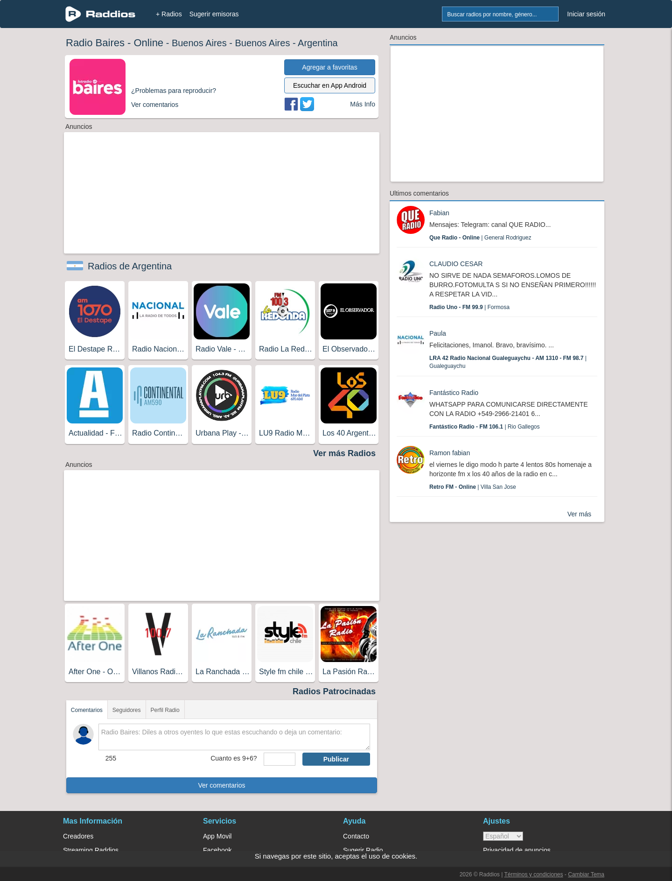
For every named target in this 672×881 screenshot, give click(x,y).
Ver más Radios (344, 453)
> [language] (503, 836)
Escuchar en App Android (329, 85)
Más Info (362, 104)
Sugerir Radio (363, 850)
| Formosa (469, 307)
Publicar (336, 759)
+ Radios (169, 14)
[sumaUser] (279, 759)
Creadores (78, 836)
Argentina (318, 43)
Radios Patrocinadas (334, 691)
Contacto (356, 836)
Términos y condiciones (533, 874)
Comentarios (87, 710)
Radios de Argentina (130, 266)
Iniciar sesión (586, 14)
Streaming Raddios (91, 850)
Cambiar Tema (586, 874)
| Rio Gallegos (484, 426)
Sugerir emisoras (214, 14)
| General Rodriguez (480, 237)
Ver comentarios (221, 785)
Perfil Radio (165, 710)
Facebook (217, 850)
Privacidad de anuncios (517, 850)
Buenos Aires (199, 43)
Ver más (579, 514)
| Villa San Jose (472, 487)
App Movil (217, 836)
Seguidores (126, 710)
